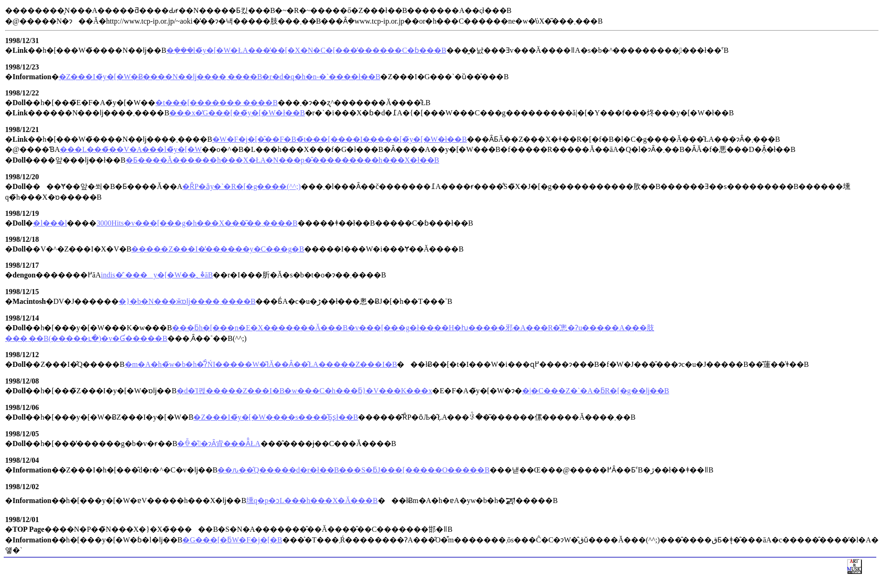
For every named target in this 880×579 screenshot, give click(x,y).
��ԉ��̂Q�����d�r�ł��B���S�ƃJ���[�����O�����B (353, 470)
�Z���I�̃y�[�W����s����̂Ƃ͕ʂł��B (275, 417)
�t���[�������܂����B (216, 103)
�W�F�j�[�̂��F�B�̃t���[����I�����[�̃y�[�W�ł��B (339, 139)
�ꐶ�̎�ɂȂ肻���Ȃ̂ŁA (218, 443)
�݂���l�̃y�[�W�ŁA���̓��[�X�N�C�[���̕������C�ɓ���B (306, 50)
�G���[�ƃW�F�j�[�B (232, 540)
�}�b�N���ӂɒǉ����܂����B (187, 301)
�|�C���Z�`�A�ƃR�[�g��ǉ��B (595, 391)
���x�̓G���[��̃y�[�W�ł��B (237, 113)
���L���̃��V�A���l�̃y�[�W (131, 149)
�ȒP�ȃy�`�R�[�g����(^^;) (241, 186)
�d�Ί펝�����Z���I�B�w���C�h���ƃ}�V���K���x (304, 391)
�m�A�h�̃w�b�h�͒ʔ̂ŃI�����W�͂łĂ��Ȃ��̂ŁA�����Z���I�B (261, 364)
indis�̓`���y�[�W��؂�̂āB (157, 275)
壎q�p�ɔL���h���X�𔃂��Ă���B (312, 500)
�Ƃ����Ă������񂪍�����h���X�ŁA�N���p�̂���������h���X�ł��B (283, 160)
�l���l (50, 223)
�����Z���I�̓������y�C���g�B (217, 249)
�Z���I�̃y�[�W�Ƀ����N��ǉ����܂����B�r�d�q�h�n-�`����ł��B (220, 77)
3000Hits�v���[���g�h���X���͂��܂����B (196, 223)
